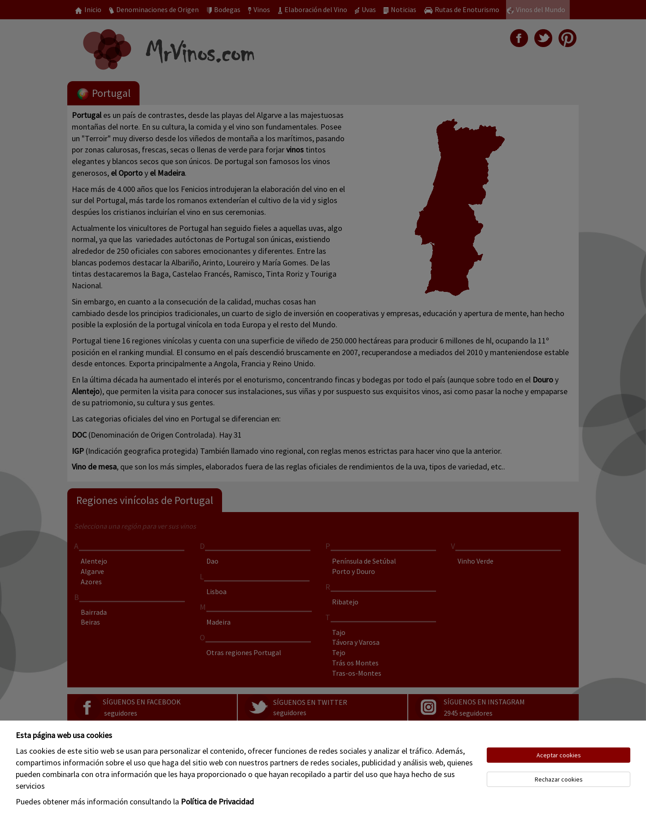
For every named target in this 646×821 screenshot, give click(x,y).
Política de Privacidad (217, 801)
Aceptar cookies (559, 755)
